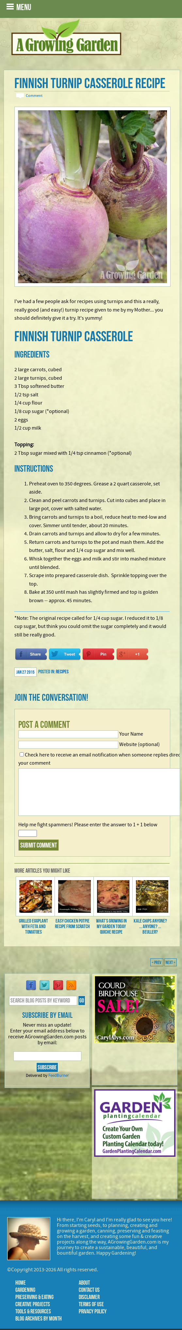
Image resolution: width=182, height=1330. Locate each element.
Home (20, 1282)
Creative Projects (32, 1304)
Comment (34, 95)
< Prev (157, 962)
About (84, 1282)
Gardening (25, 1290)
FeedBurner (58, 1075)
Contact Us (89, 1290)
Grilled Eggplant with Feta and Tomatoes (33, 926)
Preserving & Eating (34, 1297)
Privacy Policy (93, 1311)
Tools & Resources (33, 1311)
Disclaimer (89, 1297)
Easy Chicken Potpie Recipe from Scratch (72, 923)
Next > (170, 962)
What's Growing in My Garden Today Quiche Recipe (111, 926)
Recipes (62, 671)
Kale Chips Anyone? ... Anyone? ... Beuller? (150, 926)
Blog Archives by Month (38, 1318)
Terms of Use (91, 1304)
